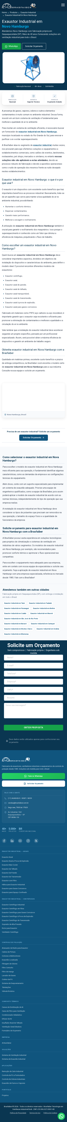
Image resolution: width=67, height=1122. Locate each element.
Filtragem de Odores (9, 964)
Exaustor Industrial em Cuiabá (15, 613)
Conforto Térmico (10, 1001)
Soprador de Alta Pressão (12, 924)
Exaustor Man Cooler (10, 865)
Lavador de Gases (9, 975)
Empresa (6, 1037)
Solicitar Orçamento (34, 46)
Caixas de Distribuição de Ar (12, 1007)
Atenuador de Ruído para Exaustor (15, 948)
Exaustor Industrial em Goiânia (48, 629)
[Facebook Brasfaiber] (4, 841)
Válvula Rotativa (8, 991)
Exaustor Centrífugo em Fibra (13, 908)
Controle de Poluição (12, 942)
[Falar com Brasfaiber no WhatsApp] (33, 776)
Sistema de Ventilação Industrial (14, 1055)
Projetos (5, 1095)
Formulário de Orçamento (11, 1031)
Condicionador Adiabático (12, 1015)
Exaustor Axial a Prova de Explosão (15, 861)
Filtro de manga (8, 972)
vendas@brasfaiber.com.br (18, 803)
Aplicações (7, 1065)
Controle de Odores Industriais (13, 1079)
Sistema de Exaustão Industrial (13, 1059)
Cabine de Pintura (8, 952)
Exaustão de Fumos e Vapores (13, 1083)
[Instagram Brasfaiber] (28, 841)
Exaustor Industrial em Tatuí (14, 603)
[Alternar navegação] (63, 5)
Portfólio (6, 1090)
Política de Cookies (50, 1113)
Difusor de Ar (7, 1019)
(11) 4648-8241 (14, 798)
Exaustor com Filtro (9, 880)
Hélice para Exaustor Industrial (13, 884)
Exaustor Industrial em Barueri (15, 624)
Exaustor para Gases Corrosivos (14, 888)
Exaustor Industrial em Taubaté (40, 603)
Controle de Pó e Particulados (13, 1075)
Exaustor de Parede (9, 873)
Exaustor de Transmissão (11, 877)
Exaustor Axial (7, 857)
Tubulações (6, 987)
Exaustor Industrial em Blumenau (16, 634)
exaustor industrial (42, 145)
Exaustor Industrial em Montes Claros (18, 629)
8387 (24, 798)
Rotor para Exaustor (9, 928)
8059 (30, 798)
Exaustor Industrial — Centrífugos (18, 899)
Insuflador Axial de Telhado (12, 1023)
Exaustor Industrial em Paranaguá (16, 608)
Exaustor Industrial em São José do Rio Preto (21, 619)
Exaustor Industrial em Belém (44, 608)
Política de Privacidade (18, 1113)
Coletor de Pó (7, 979)
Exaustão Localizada (10, 960)
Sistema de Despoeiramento (12, 983)
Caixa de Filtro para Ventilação (13, 1011)
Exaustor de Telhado (9, 869)
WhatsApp (11, 46)
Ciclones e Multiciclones (11, 956)
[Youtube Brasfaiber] (20, 841)
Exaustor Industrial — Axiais (15, 851)
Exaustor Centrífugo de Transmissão (16, 920)
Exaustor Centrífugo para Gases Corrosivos (18, 912)
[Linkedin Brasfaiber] (12, 841)
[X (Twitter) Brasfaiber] (36, 841)
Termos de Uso (34, 1113)
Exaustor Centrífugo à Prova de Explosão (17, 916)
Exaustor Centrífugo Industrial (13, 905)
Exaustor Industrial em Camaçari (43, 624)
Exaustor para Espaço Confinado (14, 892)
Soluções (6, 1049)
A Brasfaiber (6, 1043)
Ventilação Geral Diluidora (11, 1027)
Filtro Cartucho (7, 967)
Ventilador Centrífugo (10, 932)
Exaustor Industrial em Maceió (41, 613)
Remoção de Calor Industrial (12, 1071)
